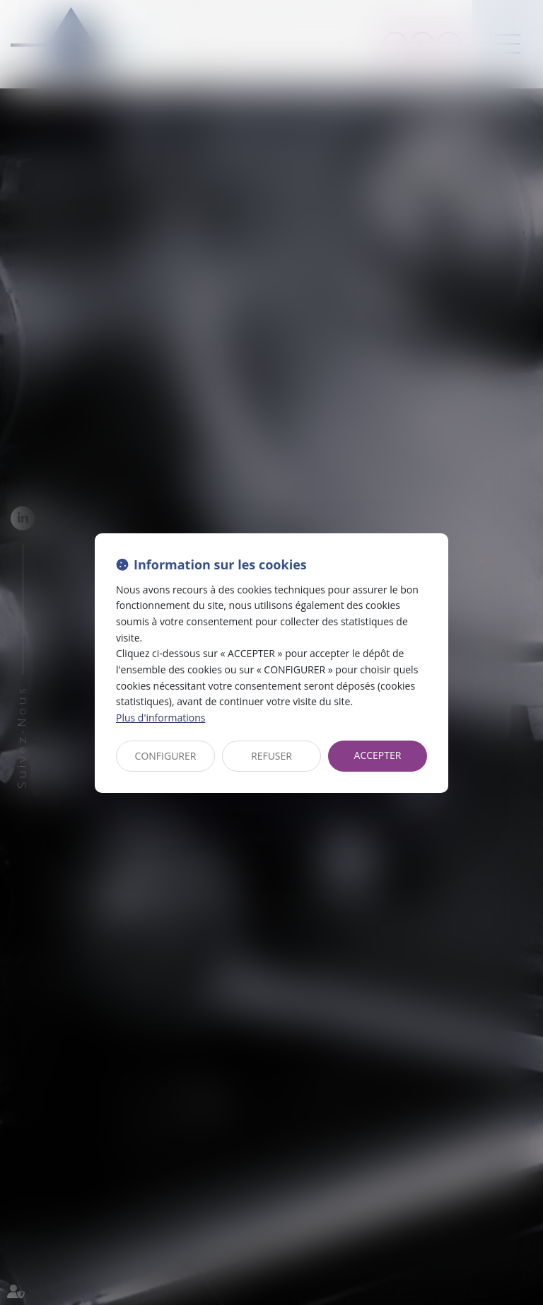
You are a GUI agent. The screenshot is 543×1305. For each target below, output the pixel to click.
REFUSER (271, 755)
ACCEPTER (378, 755)
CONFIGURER (166, 755)
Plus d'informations (160, 717)
